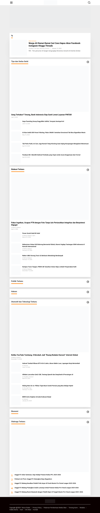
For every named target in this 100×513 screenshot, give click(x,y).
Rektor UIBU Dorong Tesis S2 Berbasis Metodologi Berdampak (42, 255)
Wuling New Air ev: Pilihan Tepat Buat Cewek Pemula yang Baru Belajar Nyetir (47, 386)
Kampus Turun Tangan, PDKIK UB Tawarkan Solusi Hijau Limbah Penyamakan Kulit (49, 267)
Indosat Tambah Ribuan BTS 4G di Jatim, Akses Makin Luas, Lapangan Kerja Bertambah (51, 363)
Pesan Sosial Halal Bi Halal (31, 233)
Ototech (47, 48)
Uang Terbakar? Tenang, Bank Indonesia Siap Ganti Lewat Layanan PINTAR (41, 115)
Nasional (42, 48)
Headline (31, 48)
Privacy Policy (37, 507)
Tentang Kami (73, 507)
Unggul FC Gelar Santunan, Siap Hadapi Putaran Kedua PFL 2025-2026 (38, 475)
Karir (21, 510)
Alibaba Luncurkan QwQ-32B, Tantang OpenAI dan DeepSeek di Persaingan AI (47, 374)
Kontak (35, 510)
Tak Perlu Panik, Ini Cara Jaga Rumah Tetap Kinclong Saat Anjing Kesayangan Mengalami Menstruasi (55, 144)
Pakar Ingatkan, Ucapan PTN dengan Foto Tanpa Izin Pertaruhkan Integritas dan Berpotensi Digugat (48, 224)
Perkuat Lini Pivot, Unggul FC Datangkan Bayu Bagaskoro (33, 479)
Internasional (32, 41)
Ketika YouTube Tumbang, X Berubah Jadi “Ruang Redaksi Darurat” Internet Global (44, 355)
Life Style (36, 48)
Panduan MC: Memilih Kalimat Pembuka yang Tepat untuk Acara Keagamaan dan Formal (51, 155)
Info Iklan (28, 510)
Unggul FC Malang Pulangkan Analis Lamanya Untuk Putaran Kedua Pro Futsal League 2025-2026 (47, 488)
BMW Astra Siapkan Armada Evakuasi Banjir (36, 397)
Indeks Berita (14, 510)
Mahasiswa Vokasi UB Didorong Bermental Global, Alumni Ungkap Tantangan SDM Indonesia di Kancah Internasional (53, 245)
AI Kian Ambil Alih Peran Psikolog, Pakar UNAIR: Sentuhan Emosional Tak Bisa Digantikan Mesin (53, 132)
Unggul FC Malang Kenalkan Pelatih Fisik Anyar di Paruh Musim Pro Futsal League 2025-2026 (45, 483)
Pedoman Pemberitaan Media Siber (55, 507)
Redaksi (82, 507)
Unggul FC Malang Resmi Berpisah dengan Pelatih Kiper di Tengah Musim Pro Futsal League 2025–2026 (49, 492)
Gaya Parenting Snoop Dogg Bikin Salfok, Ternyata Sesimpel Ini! (43, 121)
